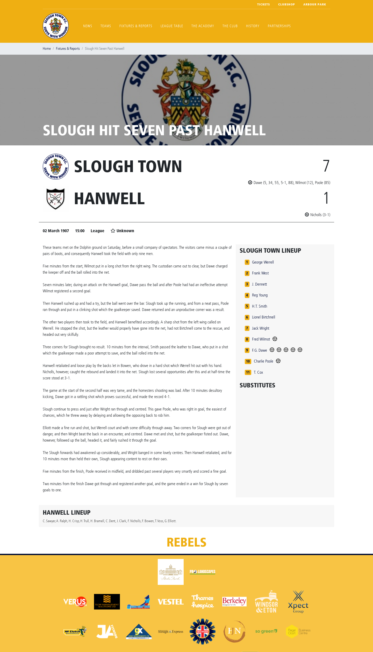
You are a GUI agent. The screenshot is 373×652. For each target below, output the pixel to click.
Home (47, 48)
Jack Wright (260, 328)
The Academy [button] (202, 26)
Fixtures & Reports (135, 26)
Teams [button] (106, 26)
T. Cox (258, 372)
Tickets (263, 4)
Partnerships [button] (279, 26)
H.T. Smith (259, 306)
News (87, 26)
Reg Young (260, 295)
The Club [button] (230, 26)
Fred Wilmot (261, 339)
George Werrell (263, 262)
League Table (172, 26)
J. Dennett (259, 284)
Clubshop (286, 4)
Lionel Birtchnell (263, 317)
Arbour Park (314, 4)
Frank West (260, 273)
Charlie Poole (263, 361)
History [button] (253, 26)
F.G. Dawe (259, 350)
